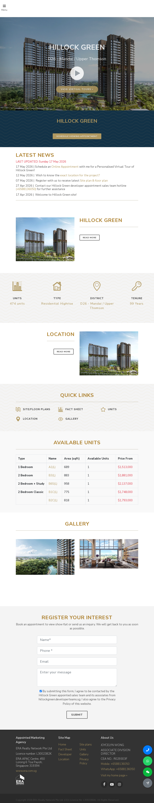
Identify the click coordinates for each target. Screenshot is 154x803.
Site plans (86, 744)
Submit (77, 715)
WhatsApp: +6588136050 (118, 769)
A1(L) (52, 467)
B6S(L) (53, 484)
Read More (89, 237)
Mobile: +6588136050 (115, 764)
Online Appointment (65, 167)
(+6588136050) (26, 189)
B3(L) (52, 475)
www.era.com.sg (26, 771)
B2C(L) (53, 500)
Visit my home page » (114, 775)
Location (63, 759)
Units (83, 749)
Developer (65, 754)
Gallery (84, 754)
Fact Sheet (65, 749)
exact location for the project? (80, 175)
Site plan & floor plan (94, 181)
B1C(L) (53, 492)
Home (62, 744)
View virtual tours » (77, 130)
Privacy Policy (84, 761)
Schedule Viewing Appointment (77, 136)
